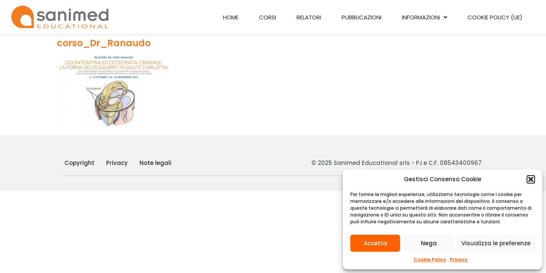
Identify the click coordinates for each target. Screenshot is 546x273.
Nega (429, 243)
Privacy (459, 259)
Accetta (375, 243)
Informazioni (424, 17)
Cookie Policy (430, 259)
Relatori (309, 17)
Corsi (267, 17)
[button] (531, 179)
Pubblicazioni (361, 17)
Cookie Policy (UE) (495, 17)
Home (230, 17)
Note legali (155, 163)
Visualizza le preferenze (495, 243)
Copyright (79, 163)
